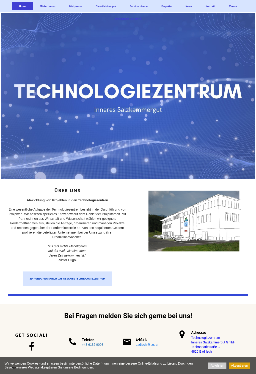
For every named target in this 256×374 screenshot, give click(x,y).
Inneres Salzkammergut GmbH (213, 342)
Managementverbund (128, 18)
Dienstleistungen (106, 6)
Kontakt (210, 6)
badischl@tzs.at (147, 344)
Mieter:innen (47, 6)
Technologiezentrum (205, 338)
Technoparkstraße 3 (205, 347)
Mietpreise (75, 6)
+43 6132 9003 (92, 344)
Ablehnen (217, 365)
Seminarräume (139, 6)
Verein (233, 6)
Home (22, 6)
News (188, 6)
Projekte (166, 6)
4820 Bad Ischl (201, 351)
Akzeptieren (239, 365)
